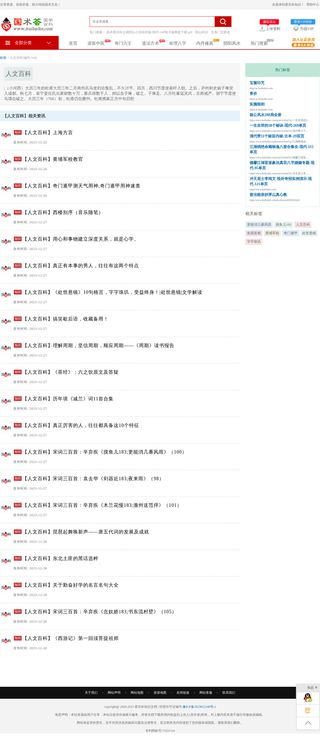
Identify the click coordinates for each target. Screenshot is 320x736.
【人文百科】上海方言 (47, 132)
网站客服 (205, 692)
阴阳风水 (232, 43)
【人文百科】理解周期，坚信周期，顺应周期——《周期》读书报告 (98, 345)
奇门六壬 (123, 43)
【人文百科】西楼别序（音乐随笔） (62, 212)
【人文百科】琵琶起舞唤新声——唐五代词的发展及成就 (85, 531)
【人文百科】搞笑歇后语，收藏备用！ (65, 319)
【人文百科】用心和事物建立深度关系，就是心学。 (80, 239)
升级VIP (304, 29)
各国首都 (254, 233)
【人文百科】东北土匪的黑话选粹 (60, 558)
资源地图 (160, 692)
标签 (3, 58)
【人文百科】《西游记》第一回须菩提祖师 (70, 638)
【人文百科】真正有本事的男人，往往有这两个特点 (80, 265)
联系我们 (228, 692)
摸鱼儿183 (283, 225)
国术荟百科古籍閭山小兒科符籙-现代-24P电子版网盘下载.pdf (149, 32)
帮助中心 (312, 4)
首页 (73, 43)
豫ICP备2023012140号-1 (199, 707)
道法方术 (150, 43)
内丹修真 (204, 43)
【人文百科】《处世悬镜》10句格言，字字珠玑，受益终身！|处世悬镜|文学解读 (112, 292)
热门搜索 (259, 43)
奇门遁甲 (291, 233)
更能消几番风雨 (259, 225)
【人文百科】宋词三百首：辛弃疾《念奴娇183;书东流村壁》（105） (99, 611)
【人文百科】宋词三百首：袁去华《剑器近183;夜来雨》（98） (93, 478)
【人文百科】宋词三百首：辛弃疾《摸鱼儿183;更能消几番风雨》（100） (104, 452)
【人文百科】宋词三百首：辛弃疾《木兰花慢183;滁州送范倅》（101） (102, 505)
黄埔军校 (272, 233)
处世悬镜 (309, 233)
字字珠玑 (254, 242)
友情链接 (183, 692)
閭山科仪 (201, 32)
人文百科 (303, 225)
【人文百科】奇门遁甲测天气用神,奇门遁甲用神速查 (81, 185)
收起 (312, 688)
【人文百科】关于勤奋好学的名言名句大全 (70, 585)
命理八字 (177, 43)
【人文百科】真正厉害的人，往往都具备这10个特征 (80, 425)
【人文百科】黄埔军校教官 (52, 159)
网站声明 (114, 692)
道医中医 (96, 43)
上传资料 (270, 29)
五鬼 (214, 32)
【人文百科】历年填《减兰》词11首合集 (68, 398)
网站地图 (137, 692)
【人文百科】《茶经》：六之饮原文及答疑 (70, 372)
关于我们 (91, 692)
